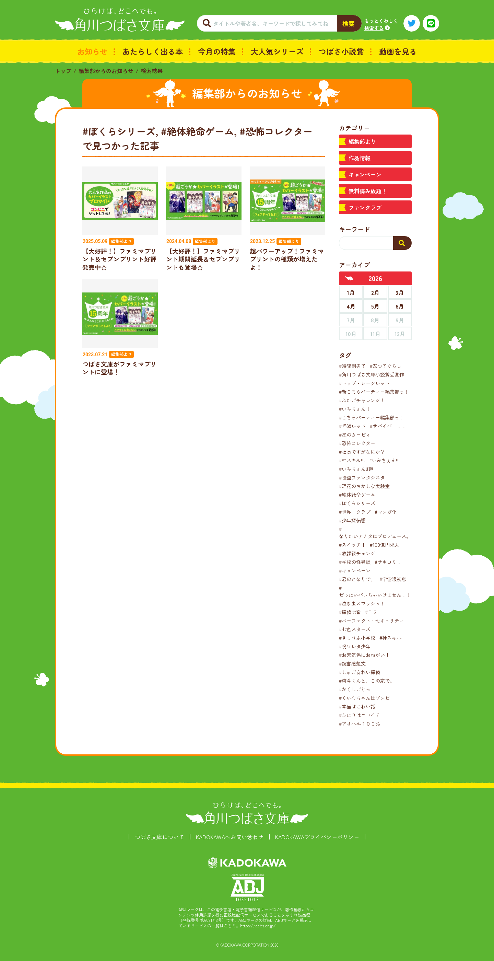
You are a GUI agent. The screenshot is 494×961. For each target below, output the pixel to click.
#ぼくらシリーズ (357, 503)
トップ (63, 71)
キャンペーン (365, 174)
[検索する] (402, 243)
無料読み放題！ (368, 191)
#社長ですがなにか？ (362, 451)
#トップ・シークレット (364, 383)
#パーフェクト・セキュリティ (371, 620)
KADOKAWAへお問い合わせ (229, 837)
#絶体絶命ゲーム (357, 494)
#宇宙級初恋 (392, 579)
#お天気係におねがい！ (364, 654)
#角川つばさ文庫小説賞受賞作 (371, 374)
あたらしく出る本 (152, 51)
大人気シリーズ (277, 51)
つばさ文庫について (159, 837)
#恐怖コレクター (357, 443)
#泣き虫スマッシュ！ (362, 603)
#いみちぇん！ (354, 408)
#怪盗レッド (352, 425)
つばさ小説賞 (341, 51)
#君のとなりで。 (357, 579)
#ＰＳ (371, 612)
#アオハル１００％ (359, 723)
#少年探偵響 (352, 520)
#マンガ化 (386, 511)
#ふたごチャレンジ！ (362, 400)
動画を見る (398, 51)
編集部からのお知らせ (106, 71)
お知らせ (92, 51)
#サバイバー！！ (388, 425)
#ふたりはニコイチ (359, 714)
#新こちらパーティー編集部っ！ (374, 391)
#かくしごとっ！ (357, 689)
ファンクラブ (365, 207)
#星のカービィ (354, 434)
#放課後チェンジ (357, 553)
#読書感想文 (352, 663)
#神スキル (390, 637)
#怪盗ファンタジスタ (362, 477)
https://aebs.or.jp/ (258, 925)
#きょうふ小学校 (357, 637)
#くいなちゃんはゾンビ (364, 697)
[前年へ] (349, 278)
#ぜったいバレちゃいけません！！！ (377, 591)
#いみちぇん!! (384, 460)
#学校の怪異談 (354, 561)
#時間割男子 (352, 365)
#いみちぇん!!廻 (356, 468)
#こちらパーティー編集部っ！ (371, 417)
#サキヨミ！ (388, 561)
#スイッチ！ (352, 544)
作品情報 (359, 158)
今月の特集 (217, 51)
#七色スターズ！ (357, 629)
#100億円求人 (384, 544)
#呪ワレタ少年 (354, 646)
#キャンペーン (354, 570)
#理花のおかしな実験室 (364, 486)
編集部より (362, 141)
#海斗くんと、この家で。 (367, 680)
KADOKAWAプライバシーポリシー (317, 837)
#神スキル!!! (352, 460)
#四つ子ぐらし (385, 365)
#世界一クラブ (354, 511)
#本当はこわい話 (357, 706)
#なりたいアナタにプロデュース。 (375, 532)
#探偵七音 (350, 612)
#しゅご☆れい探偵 (359, 672)
